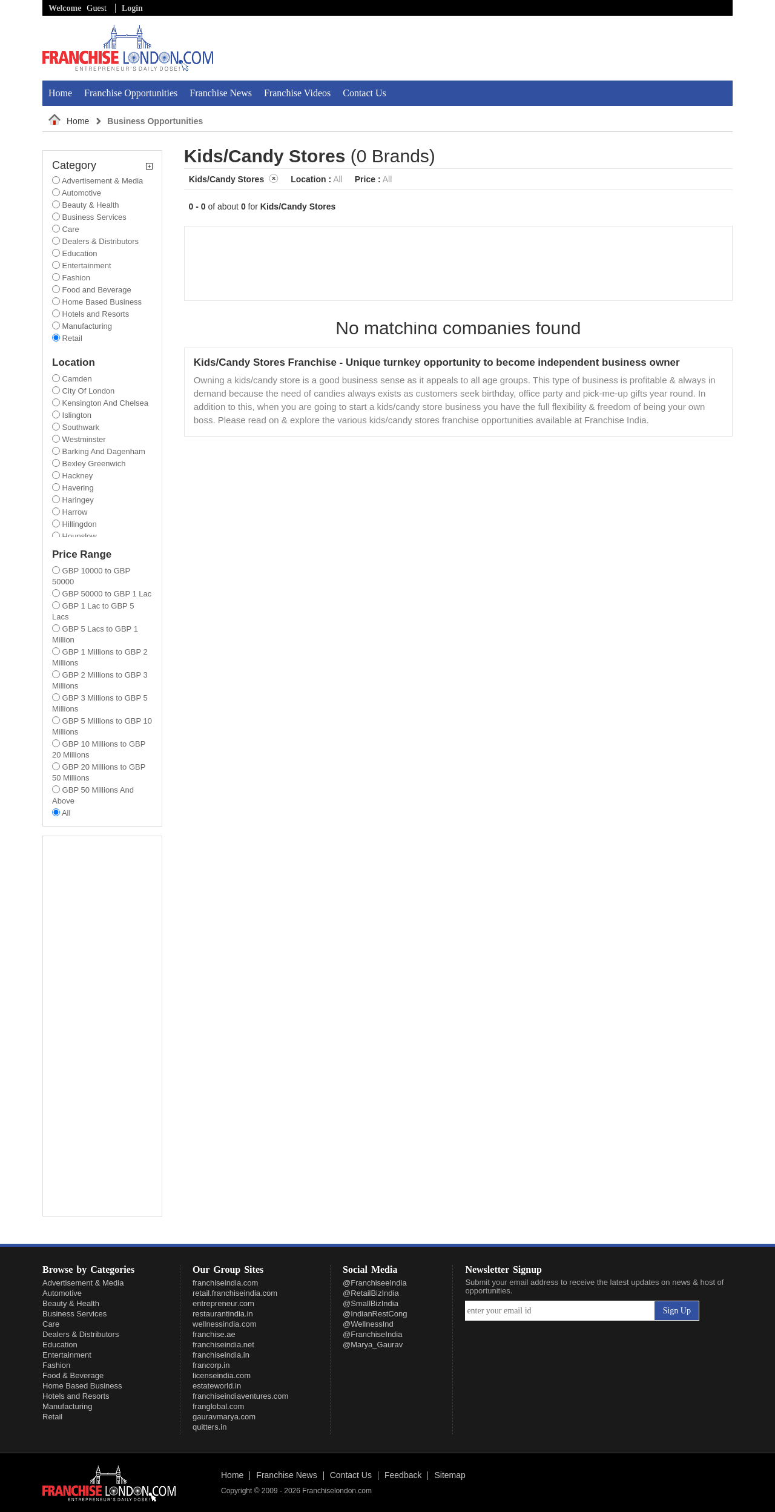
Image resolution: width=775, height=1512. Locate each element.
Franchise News (221, 93)
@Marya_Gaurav (373, 1344)
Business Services (74, 1313)
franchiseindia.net (223, 1344)
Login (132, 8)
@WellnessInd (368, 1324)
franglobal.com (218, 1406)
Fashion (56, 1365)
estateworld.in (217, 1385)
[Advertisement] (591, 48)
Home (60, 93)
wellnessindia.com (225, 1324)
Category (102, 165)
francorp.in (211, 1365)
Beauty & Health (70, 1303)
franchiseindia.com (225, 1282)
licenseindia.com (222, 1375)
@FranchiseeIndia (375, 1282)
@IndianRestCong (375, 1313)
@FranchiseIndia (372, 1334)
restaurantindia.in (223, 1313)
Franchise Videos (297, 93)
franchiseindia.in (221, 1354)
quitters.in (209, 1426)
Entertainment (66, 1354)
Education (60, 1344)
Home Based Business (82, 1385)
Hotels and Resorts (76, 1396)
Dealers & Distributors (80, 1334)
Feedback (402, 1475)
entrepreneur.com (223, 1303)
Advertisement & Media (83, 1282)
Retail (52, 1416)
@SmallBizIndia (370, 1303)
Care (50, 1324)
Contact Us (364, 93)
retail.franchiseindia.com (235, 1293)
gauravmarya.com (224, 1416)
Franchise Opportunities (130, 93)
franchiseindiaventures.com (240, 1396)
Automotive (62, 1293)
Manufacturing (67, 1406)
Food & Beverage (73, 1375)
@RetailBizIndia (371, 1293)
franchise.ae (214, 1334)
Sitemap (449, 1475)
